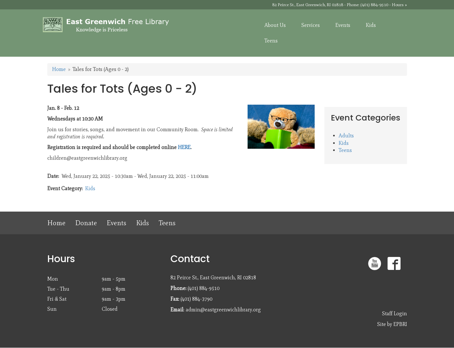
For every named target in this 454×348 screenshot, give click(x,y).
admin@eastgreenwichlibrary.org (223, 310)
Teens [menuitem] (271, 41)
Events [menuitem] (342, 25)
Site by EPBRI (392, 324)
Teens (345, 150)
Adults (346, 136)
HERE (184, 147)
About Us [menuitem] (275, 25)
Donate (86, 223)
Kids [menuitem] (371, 25)
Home (59, 69)
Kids (90, 188)
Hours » (399, 4)
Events (116, 223)
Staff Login (394, 313)
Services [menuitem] (310, 25)
